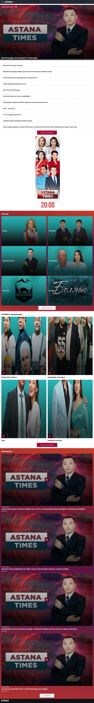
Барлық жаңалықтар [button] (47, 132)
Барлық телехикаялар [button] (47, 445)
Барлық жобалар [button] (47, 308)
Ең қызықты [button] (47, 695)
